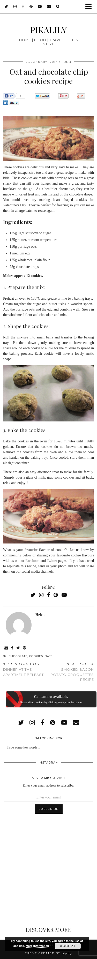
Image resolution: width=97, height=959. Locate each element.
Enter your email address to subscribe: (48, 785)
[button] (90, 6)
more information (37, 945)
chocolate (18, 656)
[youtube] (40, 6)
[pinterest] (31, 6)
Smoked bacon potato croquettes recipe (71, 672)
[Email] (49, 6)
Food (66, 62)
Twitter (52, 561)
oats (49, 656)
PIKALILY (48, 29)
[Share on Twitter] (18, 648)
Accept (68, 946)
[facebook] (23, 6)
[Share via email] (6, 648)
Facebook (32, 561)
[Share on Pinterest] (24, 648)
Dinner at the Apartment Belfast (26, 669)
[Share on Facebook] (12, 648)
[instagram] (15, 6)
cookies (36, 656)
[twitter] (6, 6)
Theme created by (48, 953)
